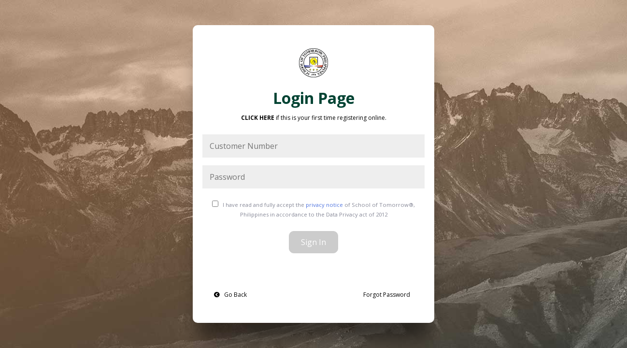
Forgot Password (386, 294)
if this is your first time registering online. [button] (313, 118)
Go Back (230, 294)
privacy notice (324, 204)
